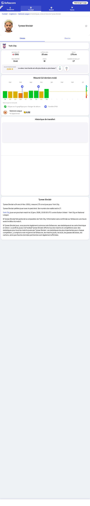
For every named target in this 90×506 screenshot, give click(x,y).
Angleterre (12, 14)
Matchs (67, 38)
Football (4, 14)
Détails (22, 38)
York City (6, 212)
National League (23, 14)
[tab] (22, 38)
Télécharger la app (80, 3)
